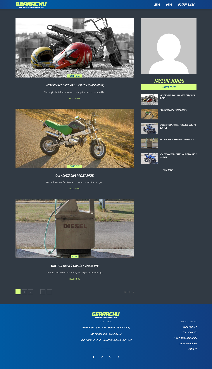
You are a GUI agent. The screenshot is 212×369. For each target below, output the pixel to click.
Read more (74, 99)
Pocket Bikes (186, 4)
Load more (169, 170)
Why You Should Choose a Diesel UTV (74, 265)
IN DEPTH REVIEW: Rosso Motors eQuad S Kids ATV (106, 340)
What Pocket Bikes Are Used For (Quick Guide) (74, 85)
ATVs (157, 4)
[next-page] (49, 291)
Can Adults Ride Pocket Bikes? (74, 175)
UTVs (169, 4)
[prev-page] (103, 347)
